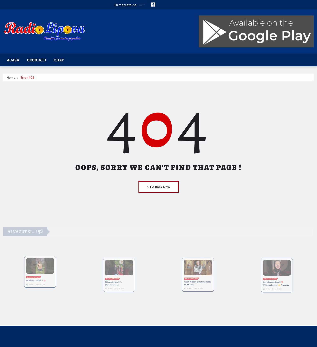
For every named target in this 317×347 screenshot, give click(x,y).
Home (10, 78)
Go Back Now (158, 187)
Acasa (13, 60)
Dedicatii (36, 60)
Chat (59, 60)
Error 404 (27, 78)
